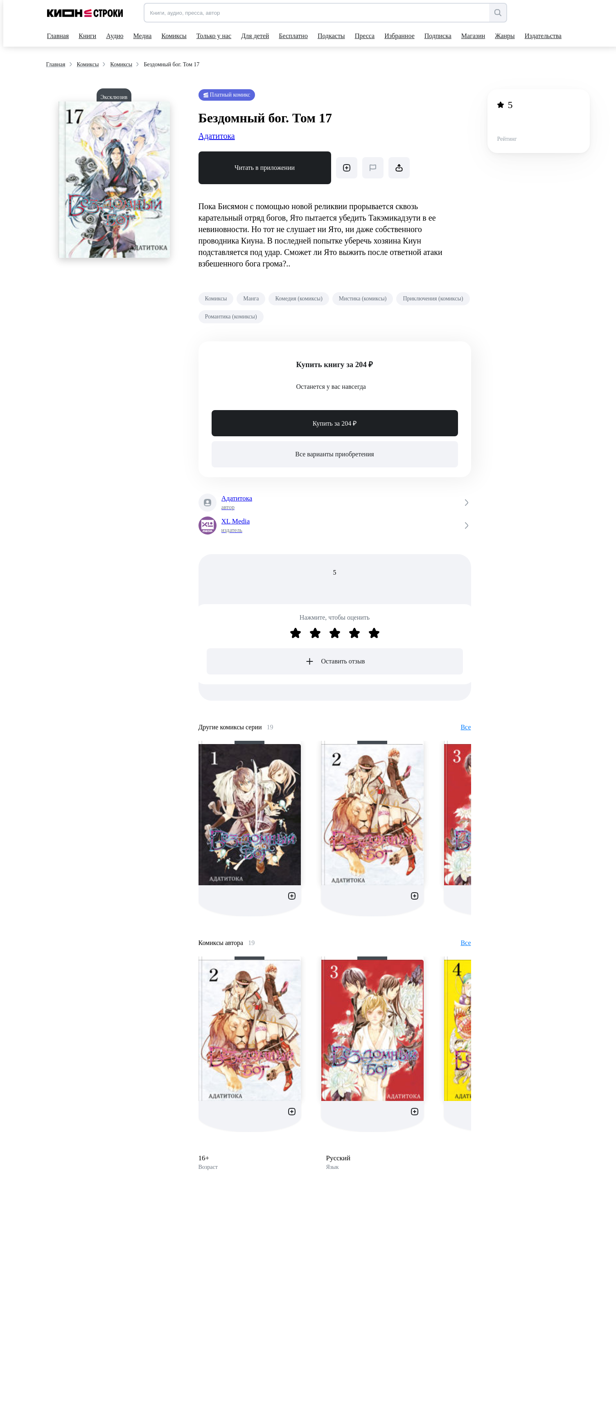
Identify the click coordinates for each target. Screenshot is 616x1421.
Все (465, 727)
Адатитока (217, 135)
